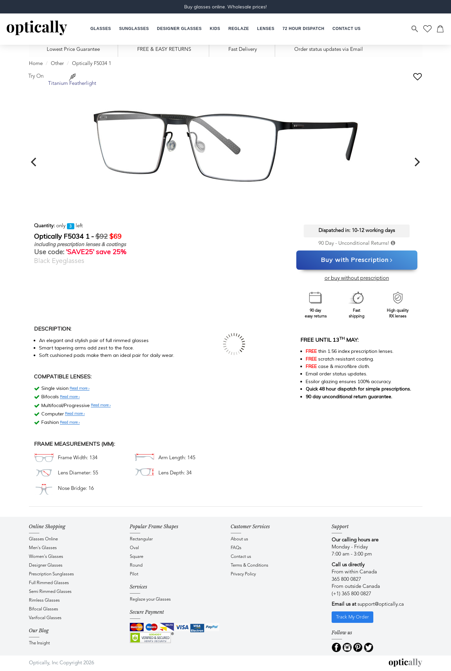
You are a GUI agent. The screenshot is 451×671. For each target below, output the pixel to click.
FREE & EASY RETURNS (164, 49)
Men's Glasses (43, 548)
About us (239, 539)
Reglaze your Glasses (150, 599)
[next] (416, 162)
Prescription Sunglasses (51, 574)
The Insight (39, 643)
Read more (79, 389)
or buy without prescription (357, 278)
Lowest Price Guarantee (73, 49)
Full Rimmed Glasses (49, 583)
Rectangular (141, 539)
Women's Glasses (46, 557)
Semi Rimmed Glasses (50, 592)
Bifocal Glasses (43, 609)
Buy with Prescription (356, 260)
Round (136, 565)
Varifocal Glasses (45, 618)
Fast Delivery (242, 49)
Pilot (134, 574)
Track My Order (352, 617)
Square (136, 557)
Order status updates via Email (328, 49)
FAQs (236, 548)
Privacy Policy (243, 574)
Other (57, 63)
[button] (215, 28)
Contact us (241, 557)
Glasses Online (43, 539)
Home (36, 63)
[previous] (34, 162)
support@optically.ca (381, 604)
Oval (134, 548)
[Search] (415, 29)
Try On (36, 76)
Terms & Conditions (249, 565)
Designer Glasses (46, 565)
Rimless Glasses (44, 600)
